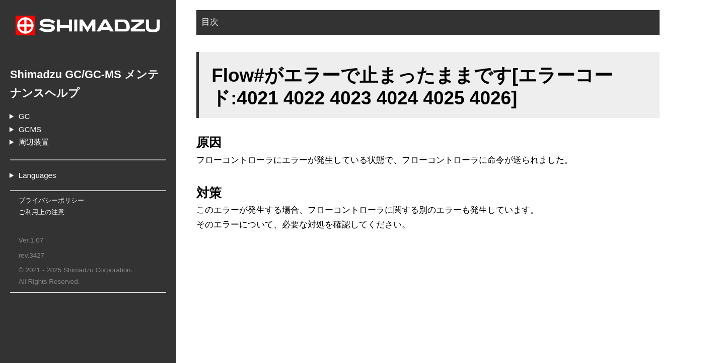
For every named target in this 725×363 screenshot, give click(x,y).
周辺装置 (34, 142)
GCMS (30, 129)
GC (24, 116)
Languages (37, 175)
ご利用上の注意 (41, 212)
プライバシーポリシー (51, 200)
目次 (210, 22)
